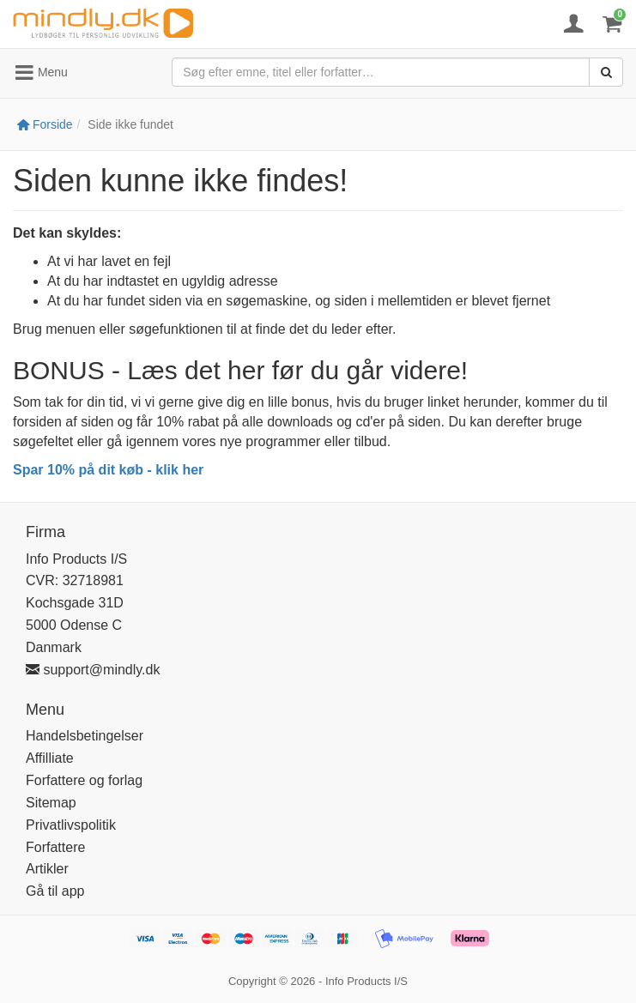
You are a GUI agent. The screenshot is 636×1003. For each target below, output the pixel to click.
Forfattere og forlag (84, 780)
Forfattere (55, 847)
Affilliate (50, 758)
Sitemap (51, 802)
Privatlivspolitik (71, 825)
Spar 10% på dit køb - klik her (108, 469)
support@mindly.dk (93, 669)
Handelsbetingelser (84, 735)
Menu (41, 73)
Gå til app (55, 891)
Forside (45, 124)
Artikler (47, 868)
